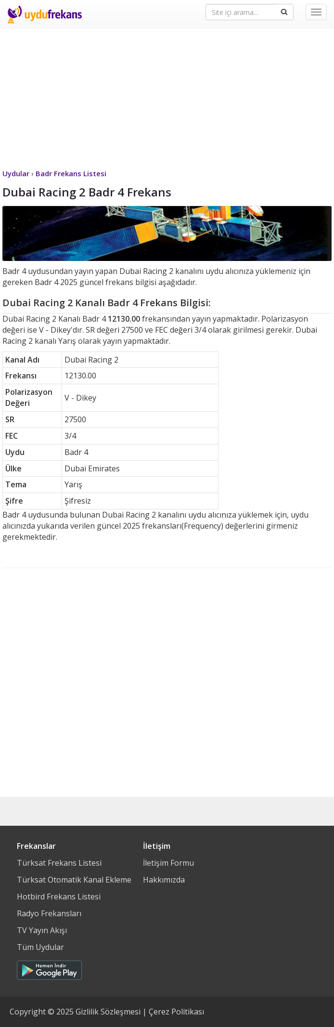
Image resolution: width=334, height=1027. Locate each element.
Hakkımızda (164, 879)
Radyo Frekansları (49, 913)
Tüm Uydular (40, 947)
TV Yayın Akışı (42, 930)
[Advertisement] (167, 96)
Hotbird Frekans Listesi (59, 896)
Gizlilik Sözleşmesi (108, 1011)
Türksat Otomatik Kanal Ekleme (74, 879)
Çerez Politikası (176, 1011)
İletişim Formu (168, 863)
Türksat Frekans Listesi (59, 863)
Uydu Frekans (44, 14)
